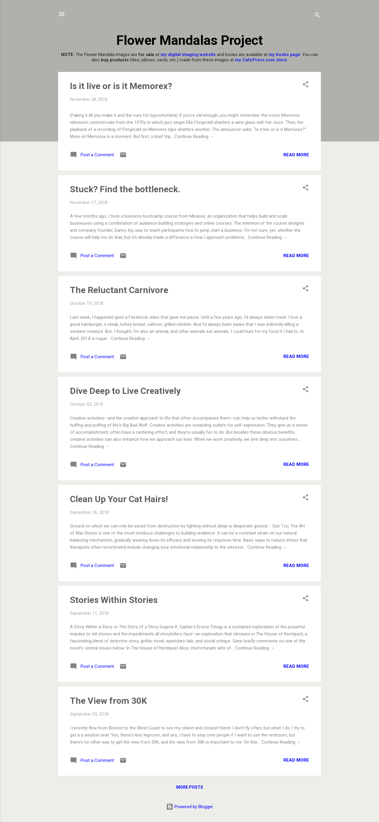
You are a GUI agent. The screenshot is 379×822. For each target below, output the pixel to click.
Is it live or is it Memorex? (121, 86)
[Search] (317, 16)
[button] (305, 85)
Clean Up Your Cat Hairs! (119, 499)
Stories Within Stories (114, 600)
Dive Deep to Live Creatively (125, 391)
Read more (296, 154)
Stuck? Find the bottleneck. (125, 189)
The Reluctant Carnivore (119, 290)
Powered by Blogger (189, 806)
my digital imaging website (188, 54)
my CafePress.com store (261, 60)
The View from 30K (108, 701)
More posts (189, 787)
